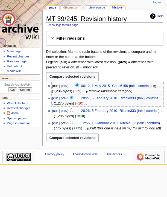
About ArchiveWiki (85, 154)
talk (133, 86)
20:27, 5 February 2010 (99, 98)
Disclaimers (114, 154)
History (117, 7)
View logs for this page (63, 25)
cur (55, 98)
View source (97, 7)
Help (156, 16)
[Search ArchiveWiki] (20, 84)
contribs (144, 86)
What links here (17, 103)
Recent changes (18, 56)
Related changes (18, 108)
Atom (15, 113)
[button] (105, 39)
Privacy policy (54, 154)
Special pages (17, 118)
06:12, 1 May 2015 (95, 86)
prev (64, 86)
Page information (19, 123)
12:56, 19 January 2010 (99, 123)
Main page (14, 51)
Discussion (70, 7)
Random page (17, 61)
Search (6, 78)
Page (52, 7)
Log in (157, 2)
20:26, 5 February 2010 (99, 111)
